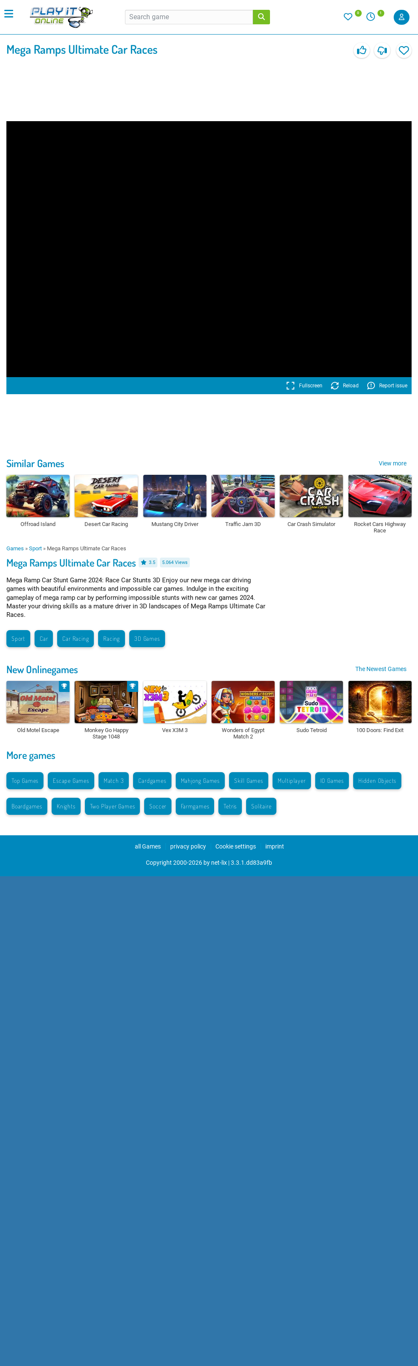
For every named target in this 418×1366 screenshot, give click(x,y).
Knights (66, 806)
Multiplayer (292, 780)
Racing (111, 638)
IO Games (332, 780)
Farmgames (195, 806)
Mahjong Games (200, 780)
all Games (148, 846)
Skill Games (248, 780)
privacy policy (188, 846)
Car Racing (75, 638)
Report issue (387, 385)
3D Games (147, 638)
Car (44, 638)
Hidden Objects (377, 780)
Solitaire (261, 806)
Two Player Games (112, 806)
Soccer (157, 806)
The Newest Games (380, 669)
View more (392, 463)
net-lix (219, 862)
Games (15, 548)
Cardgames (152, 780)
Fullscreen (304, 385)
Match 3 (114, 780)
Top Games (25, 780)
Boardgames (27, 806)
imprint (274, 846)
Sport (35, 548)
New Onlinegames (42, 669)
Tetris (230, 806)
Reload (345, 385)
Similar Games (35, 463)
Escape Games (71, 780)
